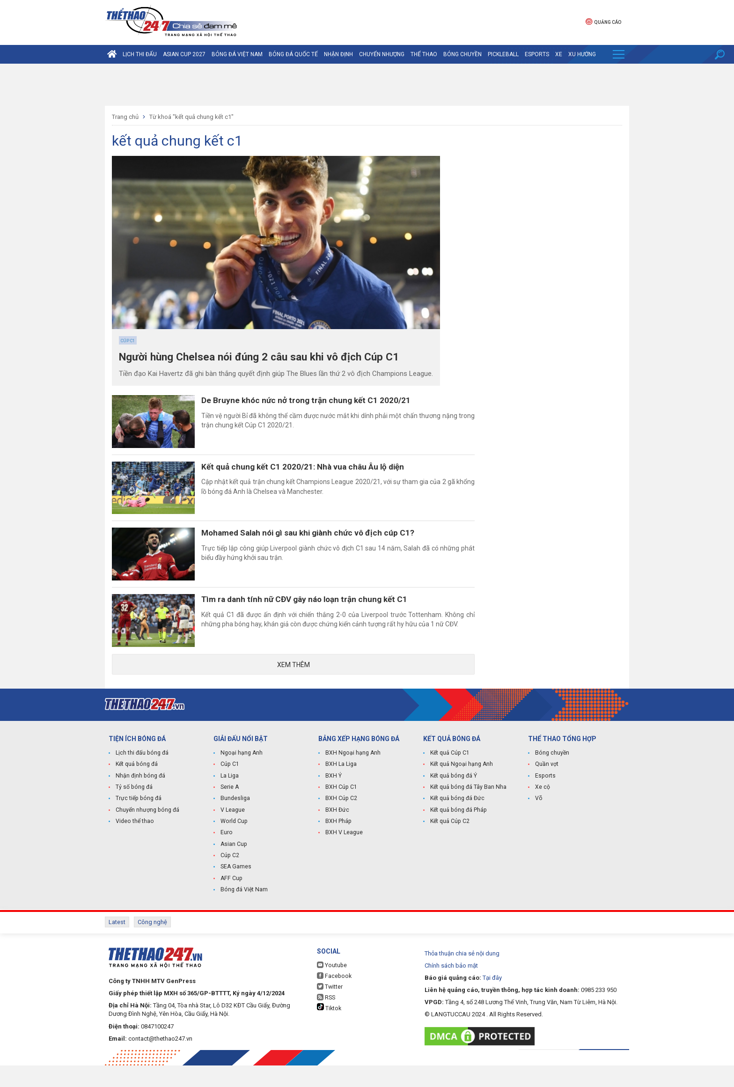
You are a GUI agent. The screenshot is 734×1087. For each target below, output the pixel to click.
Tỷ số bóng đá (134, 811)
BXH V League (343, 855)
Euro (226, 855)
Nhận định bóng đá (140, 799)
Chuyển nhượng (381, 54)
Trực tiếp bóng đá (138, 822)
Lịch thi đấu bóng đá (142, 777)
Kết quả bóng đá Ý (453, 799)
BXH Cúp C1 (340, 811)
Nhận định (338, 54)
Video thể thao (134, 844)
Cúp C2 (229, 878)
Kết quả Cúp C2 (449, 844)
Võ (538, 822)
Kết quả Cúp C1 (449, 777)
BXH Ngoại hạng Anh (352, 777)
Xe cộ (542, 811)
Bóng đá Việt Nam (237, 54)
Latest (117, 944)
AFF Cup (230, 900)
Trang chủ (125, 116)
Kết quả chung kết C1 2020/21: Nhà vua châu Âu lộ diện (316, 473)
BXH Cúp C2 (340, 822)
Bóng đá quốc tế (293, 54)
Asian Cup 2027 (184, 54)
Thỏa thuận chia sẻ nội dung (462, 974)
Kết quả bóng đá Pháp (457, 833)
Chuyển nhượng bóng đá (147, 833)
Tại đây (492, 999)
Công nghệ (152, 944)
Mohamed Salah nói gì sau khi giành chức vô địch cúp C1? (322, 545)
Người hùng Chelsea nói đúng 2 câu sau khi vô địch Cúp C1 (268, 357)
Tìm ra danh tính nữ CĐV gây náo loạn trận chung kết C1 (318, 617)
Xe (558, 54)
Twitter (330, 1008)
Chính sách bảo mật (451, 987)
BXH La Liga (340, 788)
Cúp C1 (128, 340)
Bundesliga (235, 822)
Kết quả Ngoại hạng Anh (461, 788)
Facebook (333, 997)
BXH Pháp (338, 844)
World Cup (233, 844)
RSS (326, 1018)
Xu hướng (582, 54)
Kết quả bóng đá (136, 788)
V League (232, 833)
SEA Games (235, 889)
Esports (537, 54)
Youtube (331, 986)
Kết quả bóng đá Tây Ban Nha (467, 811)
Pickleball (503, 54)
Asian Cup (233, 867)
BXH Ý (333, 799)
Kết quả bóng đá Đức (456, 822)
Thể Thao (424, 54)
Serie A (229, 811)
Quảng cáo (603, 21)
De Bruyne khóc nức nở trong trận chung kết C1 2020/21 (318, 401)
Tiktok (329, 1029)
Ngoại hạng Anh (241, 777)
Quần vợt (546, 788)
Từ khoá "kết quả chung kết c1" (191, 116)
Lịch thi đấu (140, 54)
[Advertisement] (367, 85)
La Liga (229, 799)
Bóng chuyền (462, 54)
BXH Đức (336, 833)
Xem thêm (293, 688)
